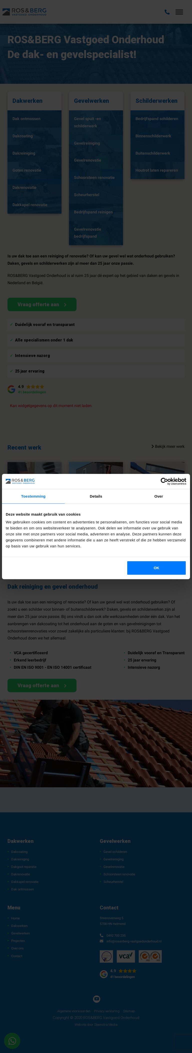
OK (157, 568)
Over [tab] (158, 496)
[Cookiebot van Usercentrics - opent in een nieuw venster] (164, 481)
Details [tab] (96, 496)
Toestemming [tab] (33, 496)
